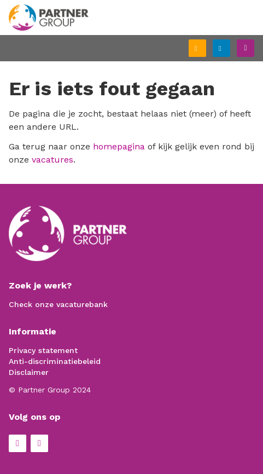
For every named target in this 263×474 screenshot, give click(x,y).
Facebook (17, 443)
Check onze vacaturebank (58, 304)
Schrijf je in (205, 49)
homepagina (119, 146)
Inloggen (229, 47)
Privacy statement (43, 350)
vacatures (52, 159)
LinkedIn (39, 443)
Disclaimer (29, 372)
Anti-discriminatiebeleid (55, 361)
